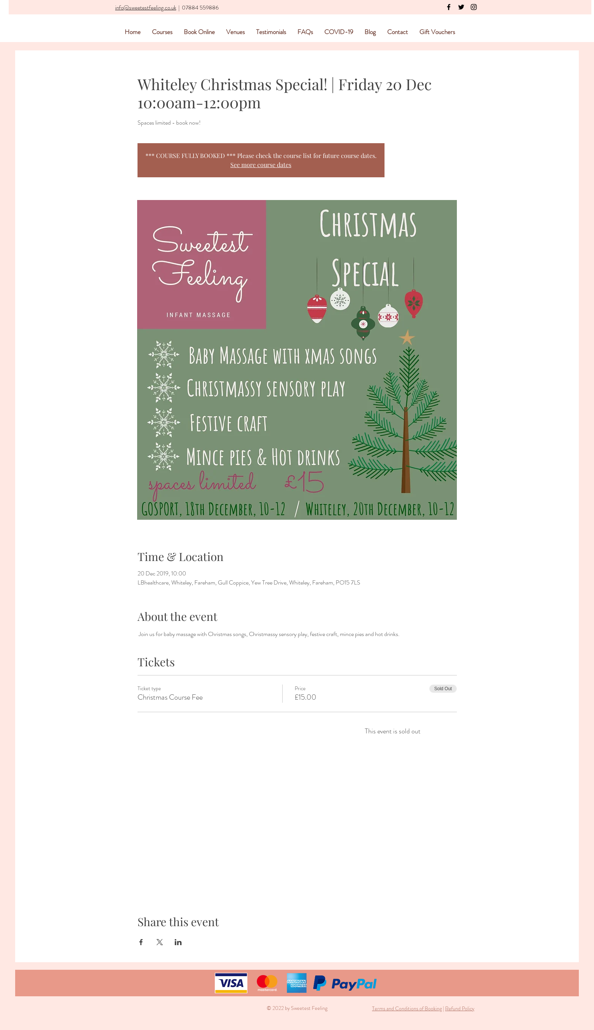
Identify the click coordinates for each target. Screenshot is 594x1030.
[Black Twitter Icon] (461, 7)
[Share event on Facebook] (141, 942)
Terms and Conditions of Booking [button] (407, 1008)
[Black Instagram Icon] (474, 7)
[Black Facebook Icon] (449, 7)
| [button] (443, 1008)
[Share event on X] (159, 942)
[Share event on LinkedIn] (178, 942)
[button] (442, 1008)
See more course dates (260, 165)
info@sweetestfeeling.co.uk (145, 7)
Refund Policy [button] (459, 1008)
